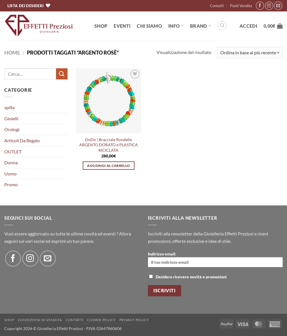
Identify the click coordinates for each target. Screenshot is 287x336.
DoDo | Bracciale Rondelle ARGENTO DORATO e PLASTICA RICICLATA (108, 145)
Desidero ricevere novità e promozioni (188, 276)
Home (12, 52)
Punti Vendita (241, 5)
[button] (248, 26)
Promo (11, 184)
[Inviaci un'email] (278, 5)
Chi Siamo (149, 26)
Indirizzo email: (215, 259)
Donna (11, 162)
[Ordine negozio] (250, 52)
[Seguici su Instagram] (269, 5)
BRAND (200, 25)
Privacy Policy (134, 320)
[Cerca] (222, 25)
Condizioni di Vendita (40, 320)
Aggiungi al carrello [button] (108, 165)
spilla (9, 107)
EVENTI (122, 26)
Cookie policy (101, 320)
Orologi (11, 129)
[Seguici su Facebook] (260, 5)
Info (176, 25)
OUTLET (12, 151)
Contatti (217, 5)
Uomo (10, 173)
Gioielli (11, 118)
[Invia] (62, 73)
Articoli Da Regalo (22, 140)
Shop (100, 26)
